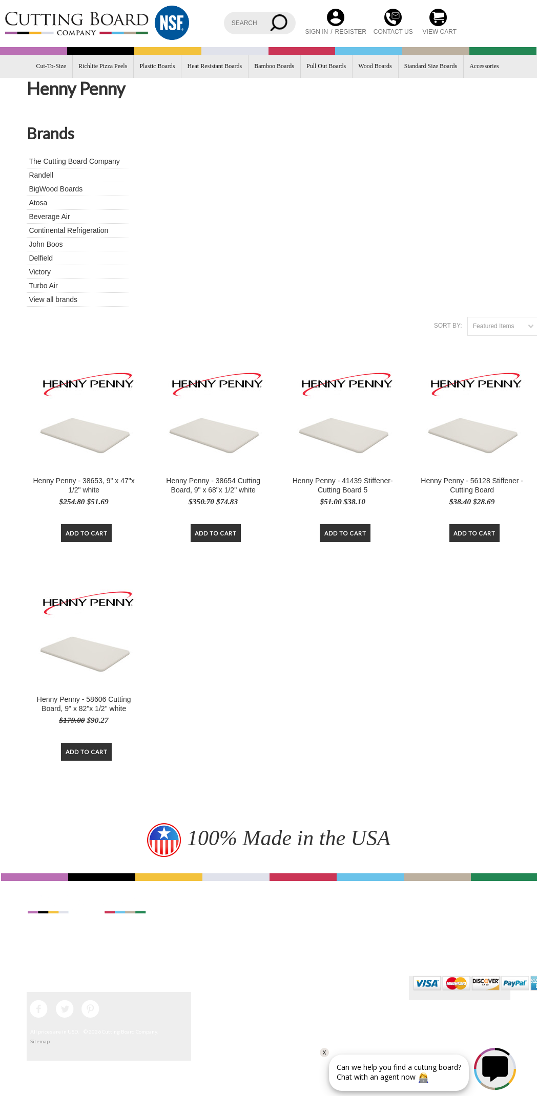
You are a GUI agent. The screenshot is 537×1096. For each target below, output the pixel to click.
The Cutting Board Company (74, 161)
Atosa (38, 203)
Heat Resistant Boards (215, 66)
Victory (40, 272)
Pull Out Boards (326, 66)
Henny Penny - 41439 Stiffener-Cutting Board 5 (343, 485)
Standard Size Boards (430, 66)
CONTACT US (393, 31)
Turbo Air (43, 286)
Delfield (41, 258)
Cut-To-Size (51, 66)
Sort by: (448, 325)
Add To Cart (87, 533)
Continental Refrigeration (68, 230)
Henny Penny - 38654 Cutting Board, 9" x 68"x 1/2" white (213, 485)
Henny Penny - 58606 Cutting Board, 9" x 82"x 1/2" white (84, 704)
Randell (41, 175)
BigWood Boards (55, 189)
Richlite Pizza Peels (102, 66)
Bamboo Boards (274, 66)
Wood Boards (374, 66)
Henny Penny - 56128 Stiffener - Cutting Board (472, 485)
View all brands (53, 299)
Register (350, 31)
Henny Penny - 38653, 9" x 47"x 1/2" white (84, 485)
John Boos (46, 244)
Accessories (484, 66)
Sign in (316, 31)
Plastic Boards (157, 66)
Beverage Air (49, 216)
